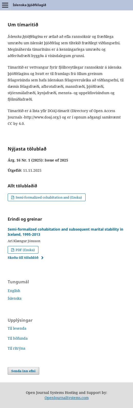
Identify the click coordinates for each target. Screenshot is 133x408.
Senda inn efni (23, 371)
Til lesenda (17, 328)
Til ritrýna (16, 348)
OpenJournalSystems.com (67, 397)
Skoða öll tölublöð (23, 257)
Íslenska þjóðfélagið (29, 5)
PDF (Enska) (25, 250)
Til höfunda (18, 338)
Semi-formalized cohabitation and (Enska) (48, 197)
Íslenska (15, 298)
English (14, 290)
